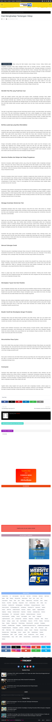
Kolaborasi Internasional (30, 614)
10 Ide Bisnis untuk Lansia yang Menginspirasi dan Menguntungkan (22, 685)
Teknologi (42, 634)
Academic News (5, 596)
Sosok (25, 634)
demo (19, 600)
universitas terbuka (35, 636)
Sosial (15, 634)
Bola (34, 598)
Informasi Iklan (18, 1)
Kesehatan (29, 611)
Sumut (37, 634)
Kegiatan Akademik (40, 609)
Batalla (3, 598)
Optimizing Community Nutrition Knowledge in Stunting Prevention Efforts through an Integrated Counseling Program (28, 708)
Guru (46, 602)
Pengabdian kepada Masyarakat (43, 625)
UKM (16, 636)
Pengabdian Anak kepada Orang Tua (29, 625)
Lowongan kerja (18, 618)
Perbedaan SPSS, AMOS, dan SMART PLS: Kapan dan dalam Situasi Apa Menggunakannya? (28, 673)
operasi (13, 620)
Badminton (41, 596)
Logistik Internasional (6, 618)
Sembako (41, 632)
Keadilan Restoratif (16, 609)
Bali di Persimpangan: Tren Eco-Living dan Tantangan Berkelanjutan (22, 701)
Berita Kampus (24, 598)
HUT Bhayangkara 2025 (14, 607)
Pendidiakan (42, 623)
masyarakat (37, 618)
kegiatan (33, 609)
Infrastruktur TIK (31, 607)
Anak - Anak (22, 596)
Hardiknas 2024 (11, 605)
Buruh (38, 598)
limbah (34, 616)
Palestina (41, 620)
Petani (32, 627)
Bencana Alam (17, 598)
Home (2, 1)
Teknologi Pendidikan (6, 636)
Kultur (30, 616)
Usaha (42, 636)
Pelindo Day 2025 (29, 623)
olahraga (8, 620)
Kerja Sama (23, 611)
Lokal (13, 618)
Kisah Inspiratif (16, 614)
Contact (9, 1)
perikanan (21, 627)
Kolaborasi (23, 614)
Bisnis (30, 598)
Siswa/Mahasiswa (5, 634)
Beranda (3, 12)
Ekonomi (3, 602)
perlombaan (27, 627)
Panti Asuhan (46, 620)
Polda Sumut (41, 627)
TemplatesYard (12, 720)
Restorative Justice (5, 632)
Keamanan (23, 609)
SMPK (11, 634)
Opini (17, 620)
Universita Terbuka (27, 636)
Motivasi (46, 618)
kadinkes (43, 607)
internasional (37, 607)
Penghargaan (15, 627)
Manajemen (31, 618)
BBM (7, 598)
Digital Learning (29, 600)
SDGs (29, 632)
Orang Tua (30, 620)
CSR (41, 598)
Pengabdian (18, 625)
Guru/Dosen (4, 605)
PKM (36, 627)
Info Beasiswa (23, 607)
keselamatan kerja (36, 611)
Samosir (19, 632)
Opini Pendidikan (23, 620)
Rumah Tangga (13, 632)
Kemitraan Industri (16, 611)
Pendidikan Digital (11, 625)
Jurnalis (13, 1)
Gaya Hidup (8, 12)
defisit (15, 600)
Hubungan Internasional (35, 605)
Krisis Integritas (24, 616)
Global (42, 602)
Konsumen (39, 614)
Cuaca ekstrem (5, 600)
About (5, 1)
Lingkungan (39, 616)
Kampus (3, 609)
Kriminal (18, 616)
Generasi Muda (32, 602)
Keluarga (9, 611)
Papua (3, 623)
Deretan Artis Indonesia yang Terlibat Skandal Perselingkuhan (21, 679)
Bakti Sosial (47, 596)
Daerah (10, 600)
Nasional (3, 620)
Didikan (23, 600)
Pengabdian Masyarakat (6, 627)
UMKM (20, 636)
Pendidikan (4, 625)
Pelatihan (8, 623)
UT (45, 636)
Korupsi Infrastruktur (5, 616)
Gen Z (26, 602)
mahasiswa (25, 618)
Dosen (41, 600)
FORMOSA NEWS (7, 64)
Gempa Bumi (21, 602)
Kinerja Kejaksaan (5, 614)
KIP (11, 614)
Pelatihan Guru (14, 623)
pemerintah (37, 623)
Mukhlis (4, 19)
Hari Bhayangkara (19, 605)
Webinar (3, 639)
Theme (22, 720)
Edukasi (45, 600)
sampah (24, 632)
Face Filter (9, 602)
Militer (42, 618)
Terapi (13, 636)
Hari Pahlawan (26, 605)
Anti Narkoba (34, 596)
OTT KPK (35, 620)
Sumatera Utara (31, 634)
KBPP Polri (9, 609)
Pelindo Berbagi (22, 623)
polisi (46, 627)
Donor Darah (36, 600)
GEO (38, 602)
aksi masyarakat (15, 596)
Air (10, 596)
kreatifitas (13, 616)
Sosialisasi (20, 634)
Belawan (11, 598)
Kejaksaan (4, 611)
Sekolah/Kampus (35, 632)
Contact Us (48, 720)
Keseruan (43, 611)
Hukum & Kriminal (5, 607)
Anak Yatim (28, 596)
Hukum (43, 605)
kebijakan (29, 609)
